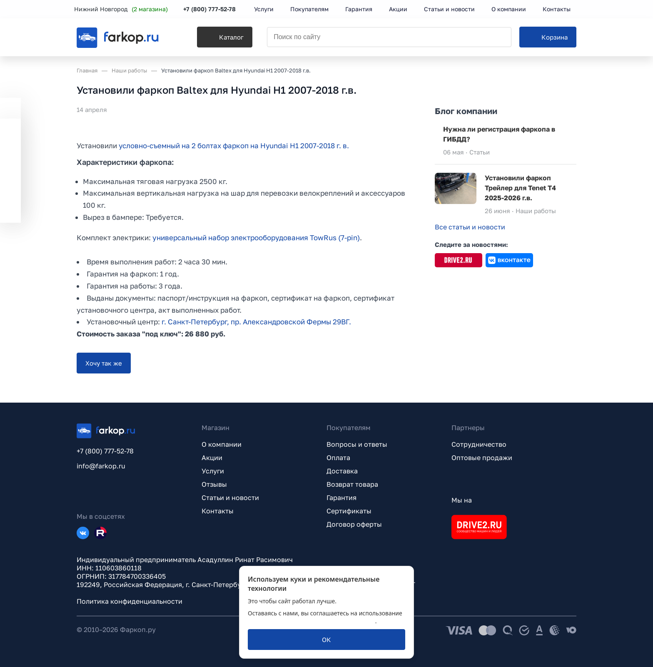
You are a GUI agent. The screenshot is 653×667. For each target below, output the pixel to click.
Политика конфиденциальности (129, 601)
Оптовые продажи (481, 457)
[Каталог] (221, 37)
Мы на (461, 500)
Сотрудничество (478, 444)
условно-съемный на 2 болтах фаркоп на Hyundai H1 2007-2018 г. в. (235, 145)
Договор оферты (354, 524)
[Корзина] (547, 37)
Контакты (218, 511)
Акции (212, 457)
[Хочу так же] (104, 363)
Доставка (342, 471)
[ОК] (326, 639)
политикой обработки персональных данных (311, 621)
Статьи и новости (230, 497)
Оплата (338, 457)
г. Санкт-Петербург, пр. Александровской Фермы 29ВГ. (256, 322)
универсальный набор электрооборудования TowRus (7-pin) (256, 237)
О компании (222, 444)
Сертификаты (348, 511)
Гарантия (341, 497)
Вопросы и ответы (356, 444)
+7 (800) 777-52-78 (212, 9)
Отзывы (214, 484)
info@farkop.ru (101, 466)
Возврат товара (352, 484)
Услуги (213, 471)
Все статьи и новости (470, 227)
